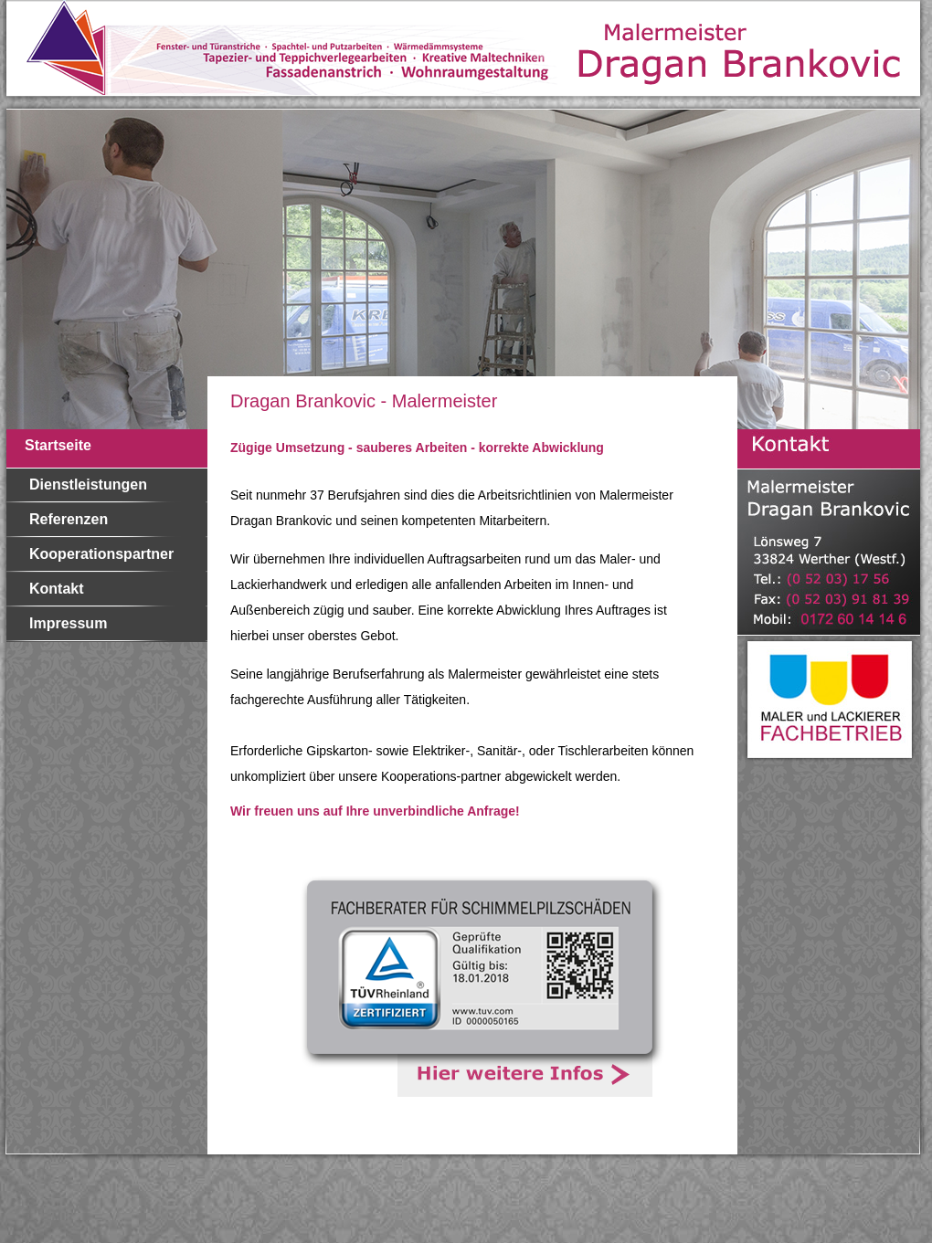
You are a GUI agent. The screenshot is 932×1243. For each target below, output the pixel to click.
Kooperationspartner (101, 554)
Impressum (68, 623)
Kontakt (56, 588)
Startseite (58, 445)
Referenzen (68, 519)
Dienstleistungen (88, 484)
